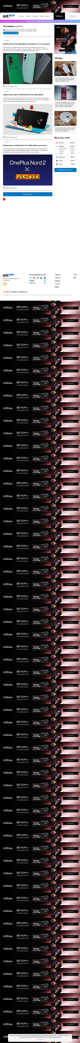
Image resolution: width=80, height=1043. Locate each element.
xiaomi (17, 30)
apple (22, 30)
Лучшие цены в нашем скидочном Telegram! (40, 21)
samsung (28, 30)
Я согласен (40, 1039)
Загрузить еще (28, 194)
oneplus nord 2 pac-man (11, 33)
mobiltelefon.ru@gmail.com (18, 292)
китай (7, 30)
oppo (34, 30)
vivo (12, 30)
